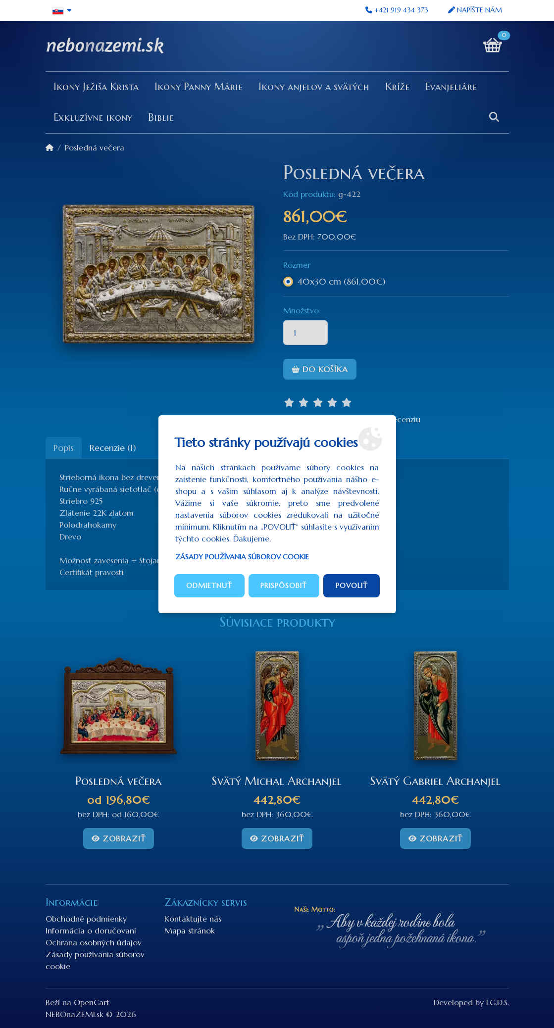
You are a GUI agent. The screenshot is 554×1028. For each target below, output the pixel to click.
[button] (63, 10)
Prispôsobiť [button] (283, 585)
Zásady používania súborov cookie (242, 556)
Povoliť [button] (352, 585)
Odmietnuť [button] (209, 585)
